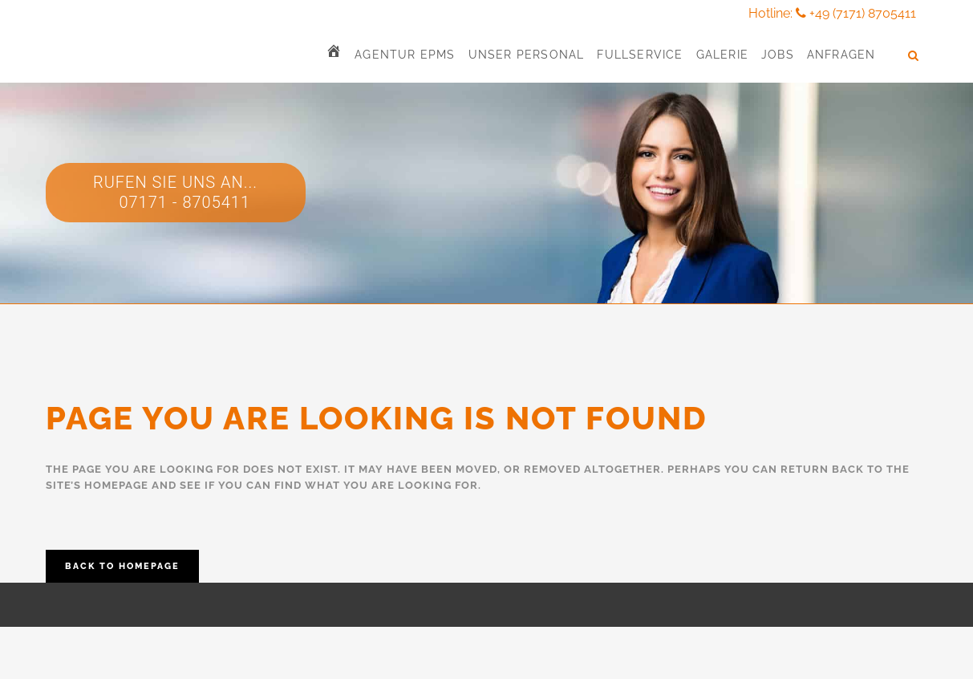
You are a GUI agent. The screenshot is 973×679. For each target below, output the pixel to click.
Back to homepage (122, 566)
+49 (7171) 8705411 (862, 13)
